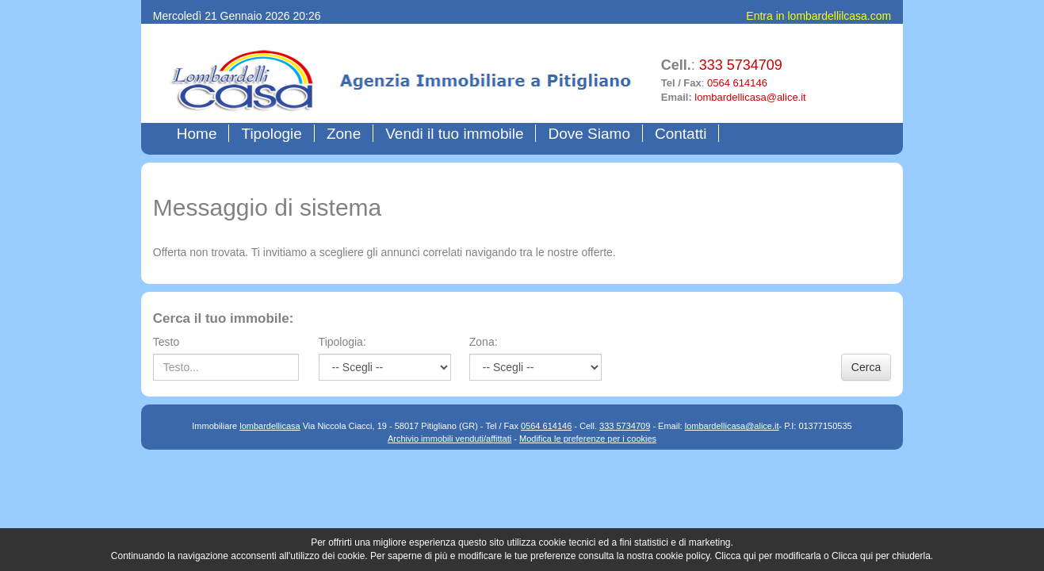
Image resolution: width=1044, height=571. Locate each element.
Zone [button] (344, 133)
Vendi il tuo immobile (454, 133)
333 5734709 (740, 65)
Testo (166, 341)
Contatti (680, 133)
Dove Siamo (589, 133)
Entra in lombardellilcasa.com (818, 16)
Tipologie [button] (271, 133)
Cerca (866, 367)
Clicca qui (735, 555)
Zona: (483, 341)
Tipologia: (342, 341)
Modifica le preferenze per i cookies (587, 438)
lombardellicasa (269, 426)
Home (200, 133)
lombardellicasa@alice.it (749, 97)
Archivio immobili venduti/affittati (449, 438)
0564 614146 (737, 83)
